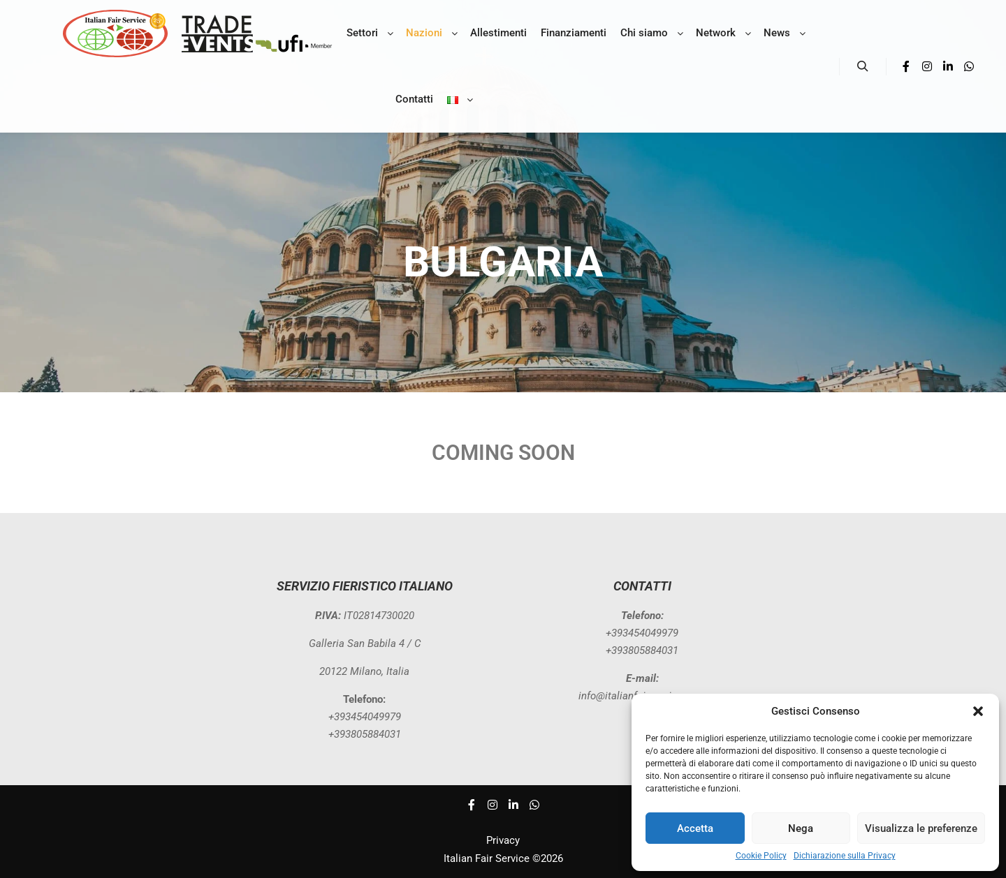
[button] (978, 711)
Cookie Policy (761, 856)
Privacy (503, 840)
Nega (800, 828)
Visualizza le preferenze (921, 828)
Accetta (695, 828)
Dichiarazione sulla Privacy (845, 856)
